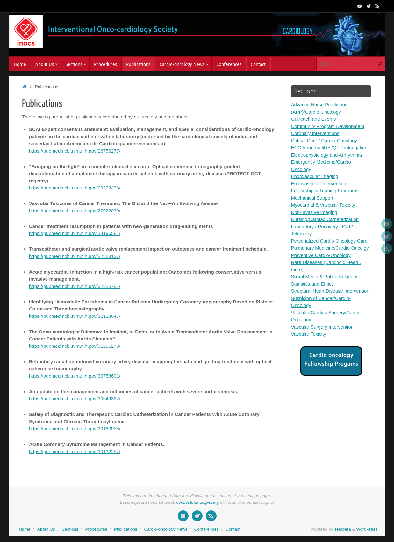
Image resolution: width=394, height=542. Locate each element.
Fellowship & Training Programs (325, 190)
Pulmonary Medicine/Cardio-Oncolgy (330, 248)
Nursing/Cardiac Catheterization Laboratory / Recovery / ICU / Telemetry (325, 226)
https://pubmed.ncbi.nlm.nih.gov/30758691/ (74, 376)
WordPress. (367, 529)
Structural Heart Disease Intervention (330, 291)
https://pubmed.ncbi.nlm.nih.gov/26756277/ (74, 150)
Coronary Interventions (315, 133)
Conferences (206, 529)
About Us (46, 529)
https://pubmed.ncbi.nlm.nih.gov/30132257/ (74, 451)
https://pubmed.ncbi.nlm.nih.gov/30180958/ (74, 428)
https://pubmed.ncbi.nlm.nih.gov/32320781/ (74, 286)
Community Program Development (327, 126)
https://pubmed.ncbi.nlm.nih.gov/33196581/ (74, 233)
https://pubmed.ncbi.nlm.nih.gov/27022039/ (74, 210)
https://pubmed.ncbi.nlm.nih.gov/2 (64, 187)
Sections (70, 529)
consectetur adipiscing (197, 502)
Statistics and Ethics (312, 284)
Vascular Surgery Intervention (322, 327)
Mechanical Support (312, 198)
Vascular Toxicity (308, 334)
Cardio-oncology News (165, 529)
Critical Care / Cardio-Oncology (324, 140)
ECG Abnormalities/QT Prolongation (329, 147)
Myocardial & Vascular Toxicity (323, 205)
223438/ (111, 187)
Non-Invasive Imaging (314, 212)
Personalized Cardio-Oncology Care (329, 241)
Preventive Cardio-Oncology (321, 255)
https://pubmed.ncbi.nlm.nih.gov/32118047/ (74, 316)
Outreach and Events (313, 119)
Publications (125, 529)
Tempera (342, 529)
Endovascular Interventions (320, 183)
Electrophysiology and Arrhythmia (326, 155)
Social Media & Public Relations (325, 276)
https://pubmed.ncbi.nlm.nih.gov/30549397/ (74, 398)
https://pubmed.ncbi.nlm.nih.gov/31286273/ (74, 346)
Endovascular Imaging (314, 176)
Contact (233, 529)
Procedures (96, 529)
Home (24, 529)
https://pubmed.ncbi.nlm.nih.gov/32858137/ (74, 256)
